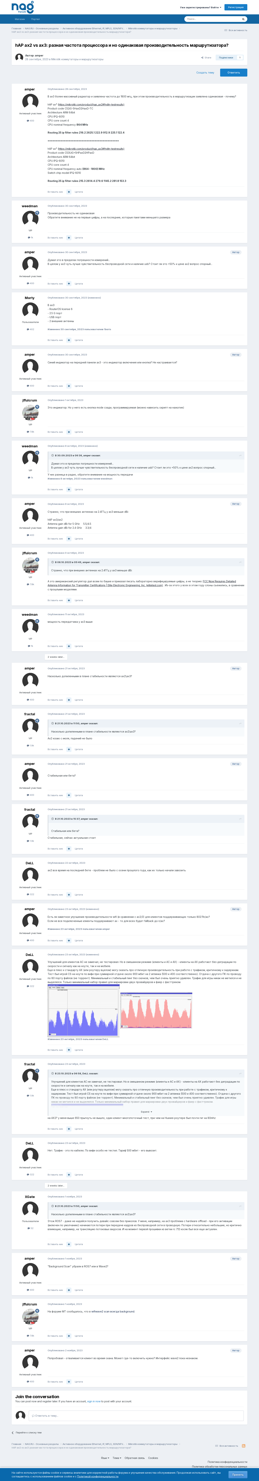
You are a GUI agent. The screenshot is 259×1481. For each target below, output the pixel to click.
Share (206, 57)
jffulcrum (29, 400)
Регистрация (236, 7)
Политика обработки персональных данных (219, 1466)
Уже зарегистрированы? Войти (200, 7)
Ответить (234, 72)
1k (30, 237)
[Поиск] (202, 19)
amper (39, 55)
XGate (30, 1197)
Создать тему (205, 72)
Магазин (20, 19)
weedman (30, 206)
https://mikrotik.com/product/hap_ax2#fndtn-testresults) (91, 104)
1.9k (30, 745)
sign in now (94, 1401)
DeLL (30, 863)
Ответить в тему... (45, 1415)
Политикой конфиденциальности (97, 1476)
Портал (35, 19)
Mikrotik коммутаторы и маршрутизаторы (77, 59)
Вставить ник (55, 191)
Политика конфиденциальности (227, 1461)
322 (30, 894)
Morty (30, 298)
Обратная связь (135, 1457)
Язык (105, 1457)
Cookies (153, 1457)
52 (30, 1228)
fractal (29, 714)
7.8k (30, 431)
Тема (117, 1457)
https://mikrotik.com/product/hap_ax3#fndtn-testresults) (91, 148)
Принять (238, 1474)
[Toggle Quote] (52, 455)
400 (30, 120)
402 (30, 329)
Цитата (79, 191)
